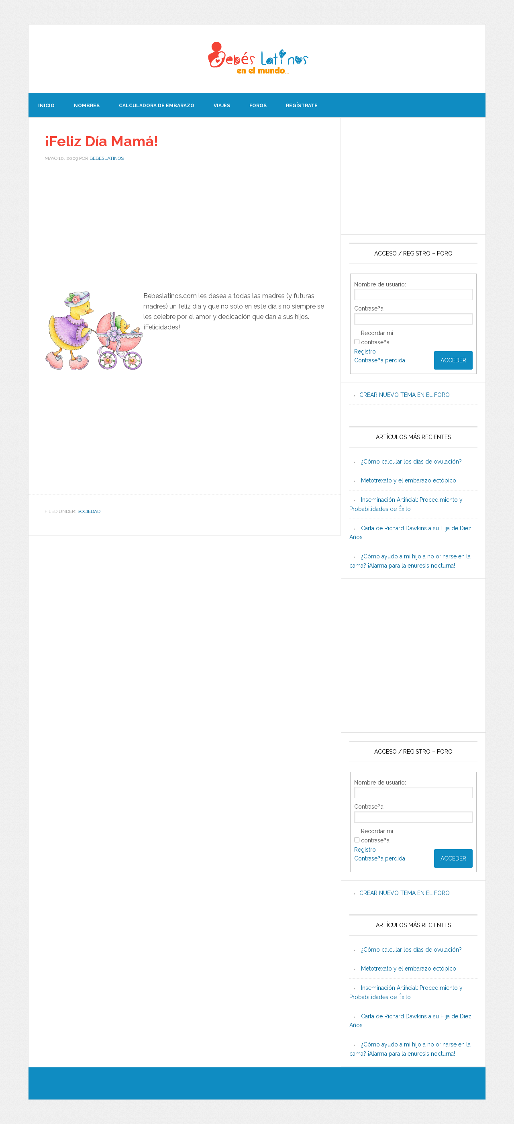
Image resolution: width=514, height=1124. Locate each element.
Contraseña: (369, 308)
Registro (365, 351)
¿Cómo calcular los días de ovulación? (411, 461)
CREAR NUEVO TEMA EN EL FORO (404, 395)
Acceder (453, 360)
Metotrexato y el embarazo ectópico (408, 480)
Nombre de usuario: (380, 284)
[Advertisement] (184, 228)
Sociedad (89, 511)
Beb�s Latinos (257, 59)
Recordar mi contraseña (377, 337)
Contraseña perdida (379, 360)
